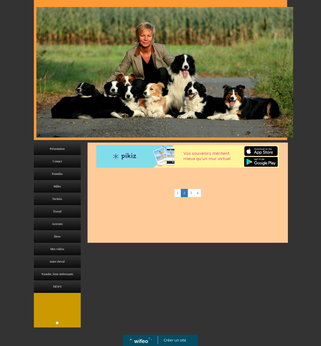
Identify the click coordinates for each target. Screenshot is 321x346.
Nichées (57, 199)
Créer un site (175, 339)
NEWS (57, 286)
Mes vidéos (57, 249)
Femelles (57, 174)
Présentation (57, 149)
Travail (57, 211)
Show (57, 236)
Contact (57, 161)
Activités (57, 224)
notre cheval (57, 261)
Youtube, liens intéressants (57, 274)
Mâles (57, 186)
